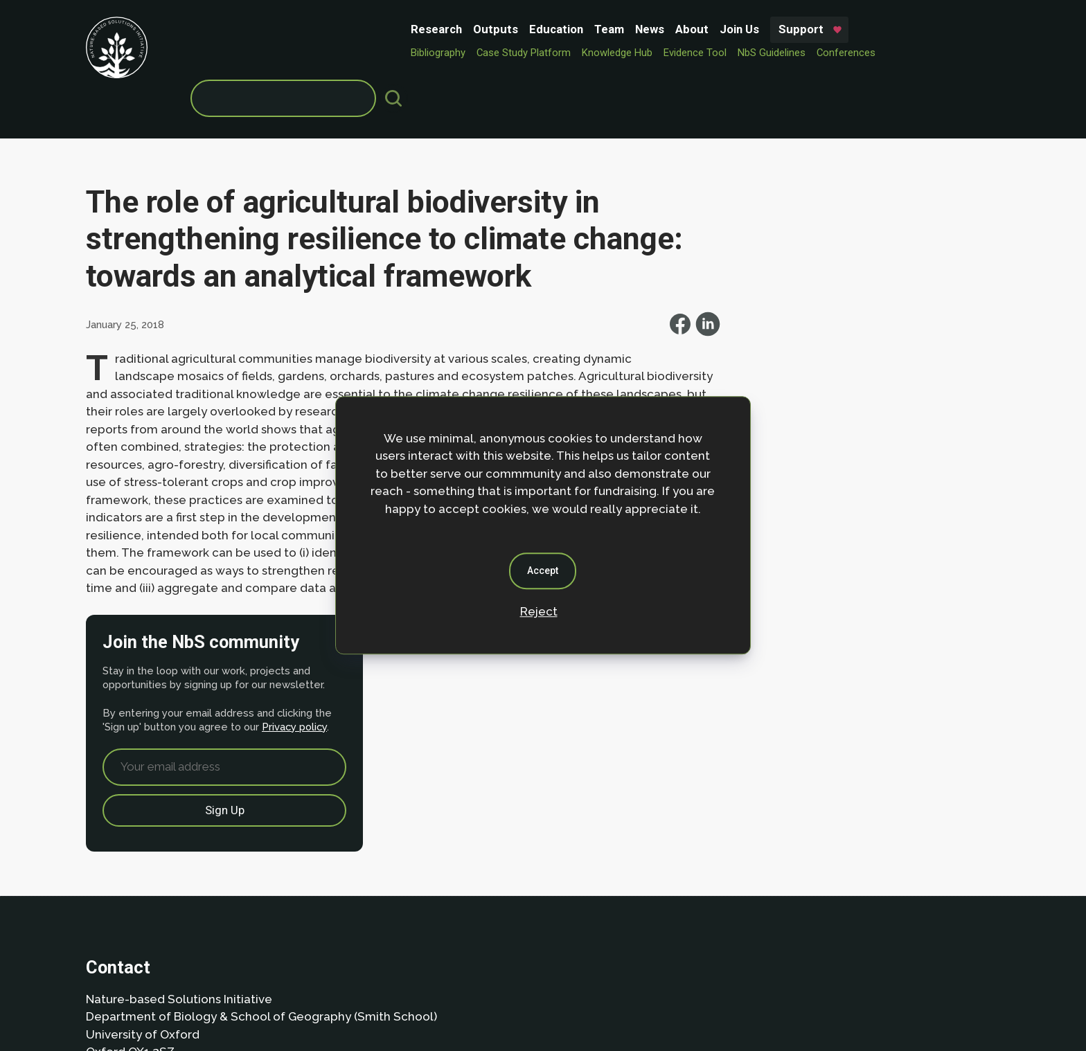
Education (335, 29)
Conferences (624, 52)
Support (579, 29)
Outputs (273, 29)
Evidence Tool (473, 52)
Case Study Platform (302, 52)
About (470, 29)
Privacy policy (851, 298)
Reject (539, 611)
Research (214, 29)
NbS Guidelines (550, 52)
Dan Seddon (658, 998)
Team (387, 29)
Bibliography (216, 52)
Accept (543, 570)
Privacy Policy (172, 946)
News (428, 29)
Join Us (517, 29)
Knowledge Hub (395, 52)
